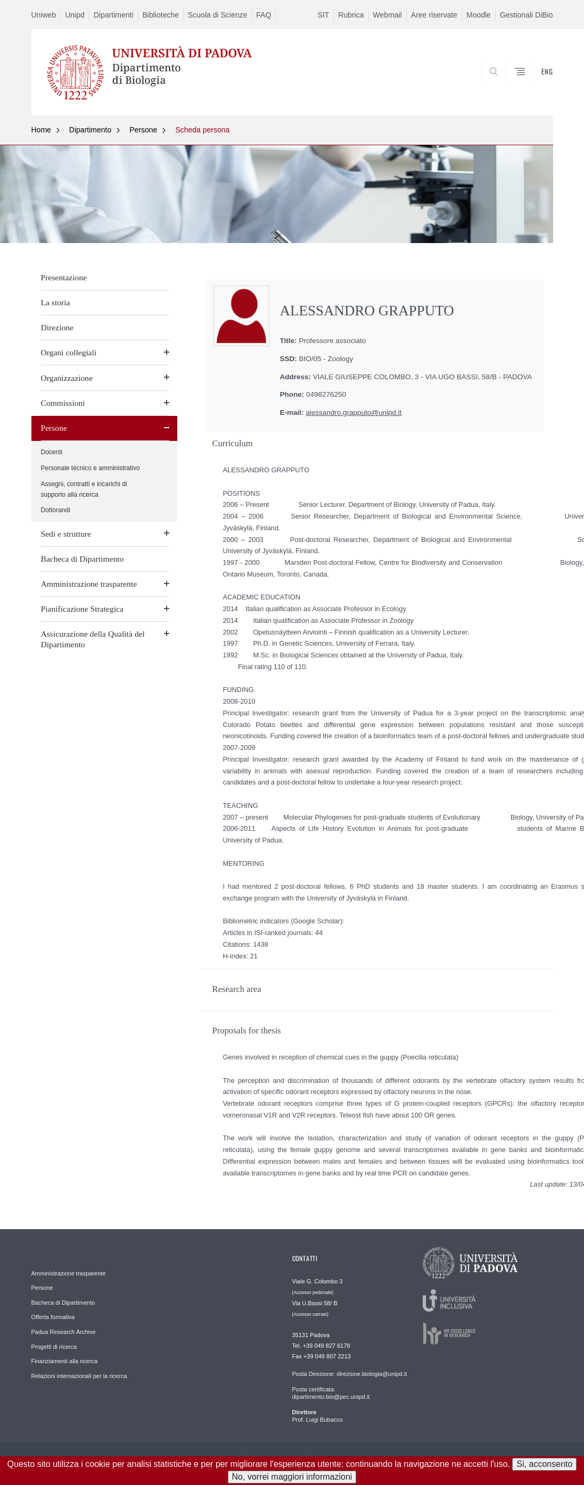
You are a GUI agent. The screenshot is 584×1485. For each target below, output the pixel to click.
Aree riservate (434, 15)
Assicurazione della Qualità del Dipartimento (93, 639)
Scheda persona (202, 130)
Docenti (52, 452)
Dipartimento (90, 130)
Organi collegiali (69, 352)
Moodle (478, 15)
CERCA (536, 89)
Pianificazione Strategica (82, 608)
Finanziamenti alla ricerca (64, 1361)
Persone (143, 130)
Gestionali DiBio (526, 15)
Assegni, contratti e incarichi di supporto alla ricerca (84, 489)
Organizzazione (67, 377)
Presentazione (64, 277)
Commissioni (63, 402)
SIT (324, 15)
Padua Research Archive (63, 1332)
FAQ (263, 15)
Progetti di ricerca (54, 1347)
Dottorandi (55, 510)
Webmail (387, 15)
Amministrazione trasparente (89, 583)
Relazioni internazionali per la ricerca (79, 1376)
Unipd (75, 15)
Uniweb (43, 15)
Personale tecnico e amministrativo (90, 468)
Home (41, 130)
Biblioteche (161, 15)
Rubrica (351, 15)
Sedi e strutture (66, 533)
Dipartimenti (114, 15)
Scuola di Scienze (217, 15)
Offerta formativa (53, 1317)
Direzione (57, 327)
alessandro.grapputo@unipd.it (353, 412)
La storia (55, 302)
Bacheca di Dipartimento (82, 558)
